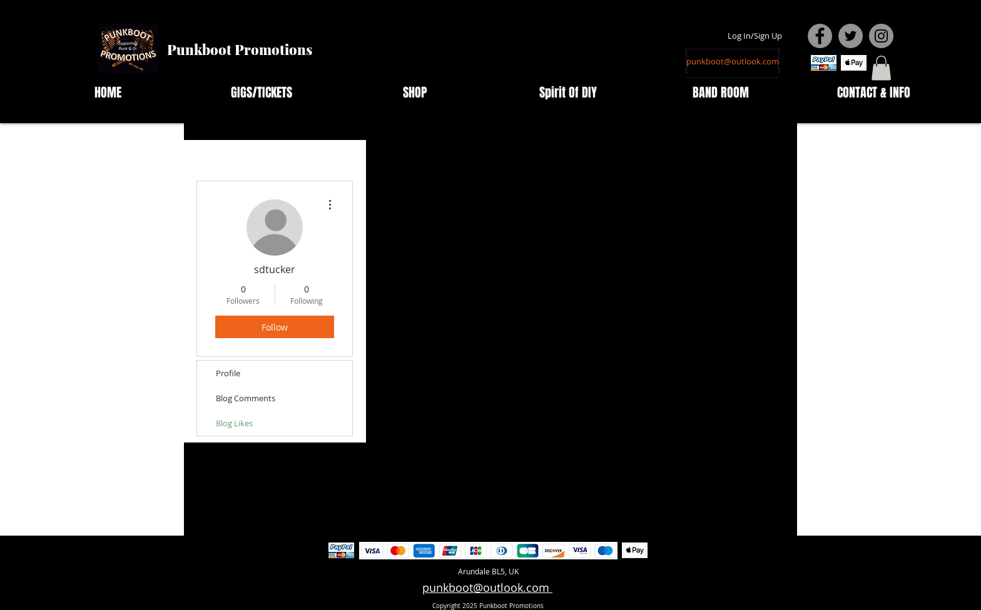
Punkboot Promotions (239, 49)
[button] (881, 68)
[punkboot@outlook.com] (732, 61)
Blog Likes (234, 423)
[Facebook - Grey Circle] (820, 36)
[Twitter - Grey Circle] (850, 36)
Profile (228, 373)
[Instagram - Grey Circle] (881, 36)
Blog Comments (245, 398)
